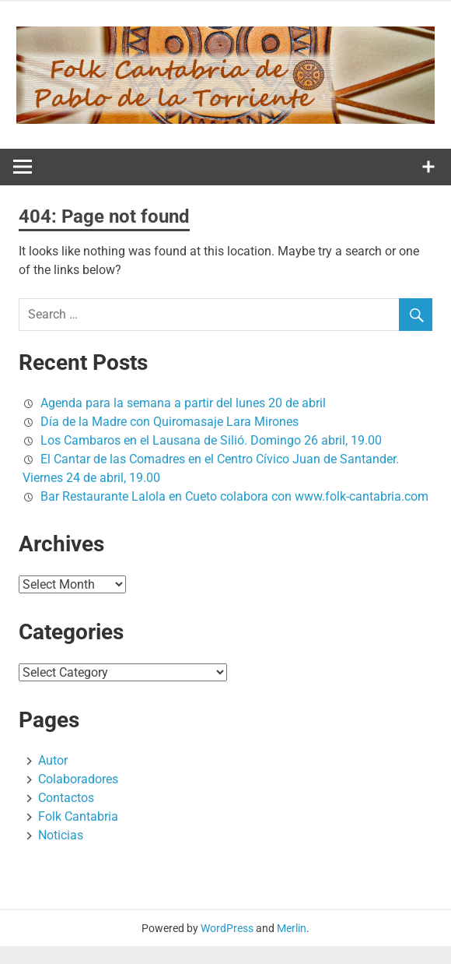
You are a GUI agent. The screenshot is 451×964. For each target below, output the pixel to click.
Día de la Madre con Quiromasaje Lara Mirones (169, 421)
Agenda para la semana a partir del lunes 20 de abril (183, 403)
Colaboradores (78, 779)
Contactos (66, 797)
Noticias (60, 835)
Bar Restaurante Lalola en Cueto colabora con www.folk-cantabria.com (234, 496)
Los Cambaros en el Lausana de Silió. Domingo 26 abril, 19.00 (211, 440)
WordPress (227, 928)
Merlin (291, 928)
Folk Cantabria (78, 816)
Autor (53, 760)
